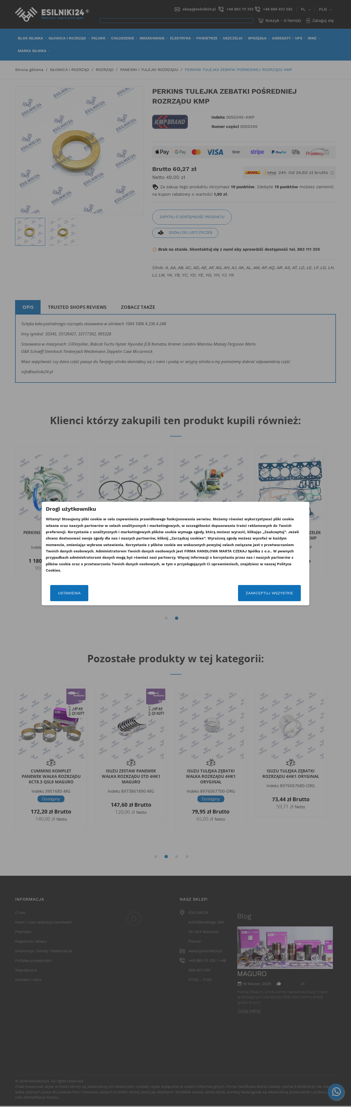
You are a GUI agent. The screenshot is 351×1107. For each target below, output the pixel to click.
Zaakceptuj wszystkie (269, 593)
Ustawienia (69, 593)
